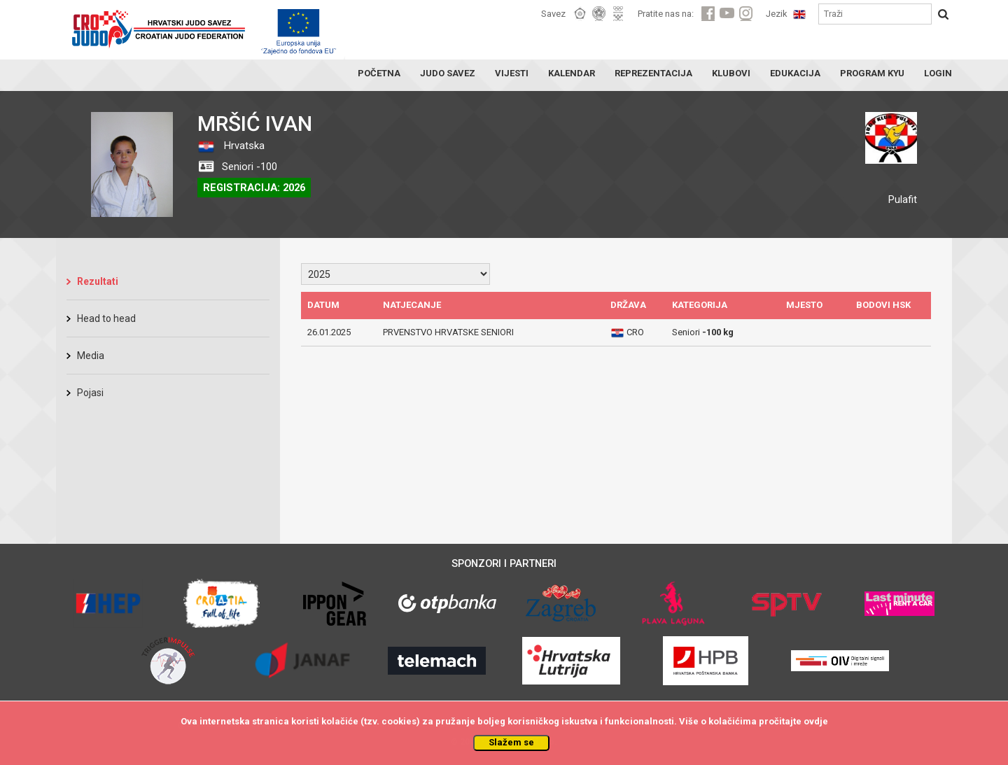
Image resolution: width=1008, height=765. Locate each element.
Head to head (106, 318)
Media (90, 355)
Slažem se (511, 742)
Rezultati (97, 281)
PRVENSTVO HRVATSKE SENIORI (448, 332)
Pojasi (90, 392)
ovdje (816, 721)
